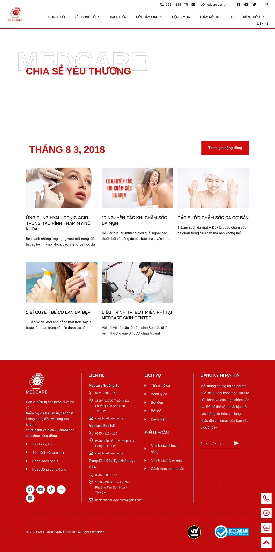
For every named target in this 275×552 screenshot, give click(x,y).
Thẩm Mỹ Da (209, 17)
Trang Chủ (56, 17)
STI (230, 17)
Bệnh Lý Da (181, 17)
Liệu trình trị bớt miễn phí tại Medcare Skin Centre (137, 314)
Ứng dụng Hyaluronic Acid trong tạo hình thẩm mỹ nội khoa (59, 223)
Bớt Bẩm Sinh (149, 17)
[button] (267, 4)
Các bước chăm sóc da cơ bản (213, 217)
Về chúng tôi (87, 17)
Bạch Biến (118, 17)
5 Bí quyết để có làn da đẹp (58, 312)
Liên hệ (263, 23)
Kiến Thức (253, 17)
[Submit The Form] (236, 443)
